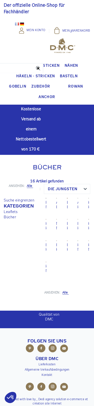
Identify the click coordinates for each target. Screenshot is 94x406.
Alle (65, 292)
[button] (19, 206)
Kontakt (47, 375)
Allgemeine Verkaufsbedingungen (47, 369)
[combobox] (67, 189)
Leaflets (11, 212)
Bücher (10, 217)
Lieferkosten (47, 364)
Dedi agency (46, 399)
